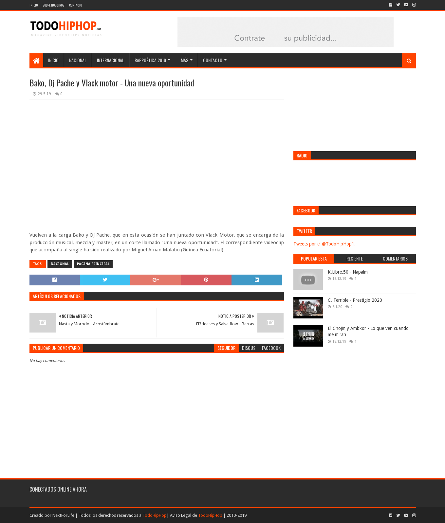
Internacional (110, 60)
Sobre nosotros (53, 5)
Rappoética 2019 (150, 60)
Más (184, 60)
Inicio (33, 5)
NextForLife (63, 515)
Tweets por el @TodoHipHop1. (324, 243)
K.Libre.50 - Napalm (348, 272)
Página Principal (93, 264)
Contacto (75, 5)
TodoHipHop (154, 515)
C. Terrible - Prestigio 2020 (355, 300)
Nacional (77, 60)
